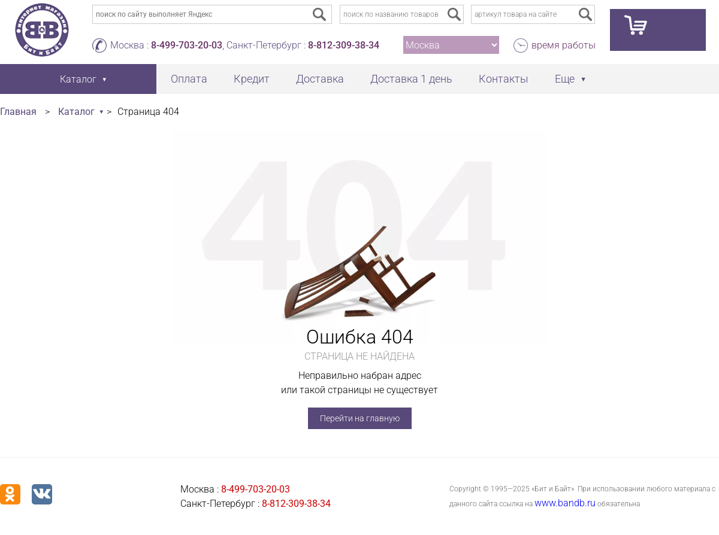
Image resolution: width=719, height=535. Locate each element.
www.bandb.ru (565, 503)
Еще (565, 78)
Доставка (320, 78)
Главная (18, 111)
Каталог (76, 111)
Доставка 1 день (411, 78)
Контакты (503, 78)
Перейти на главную (360, 418)
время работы (563, 45)
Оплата (189, 78)
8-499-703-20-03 (186, 45)
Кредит (252, 78)
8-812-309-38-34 (343, 45)
